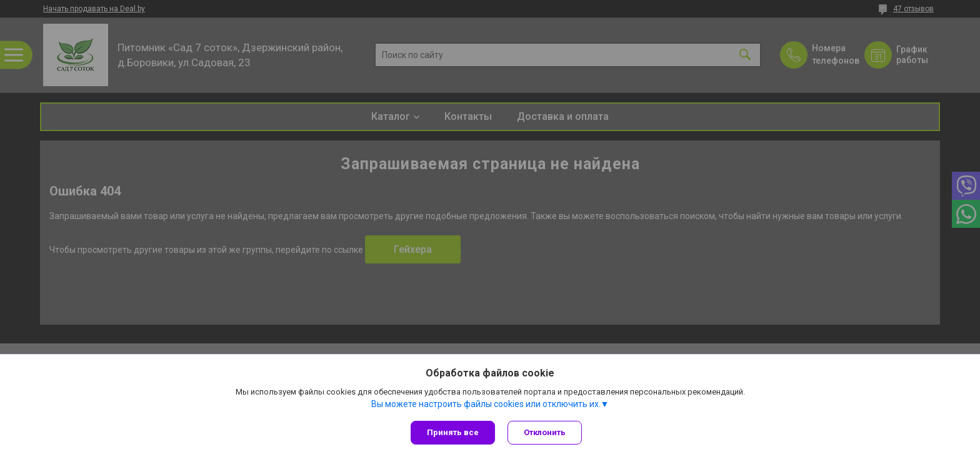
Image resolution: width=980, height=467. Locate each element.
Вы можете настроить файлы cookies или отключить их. (486, 404)
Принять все (453, 432)
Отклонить (545, 432)
